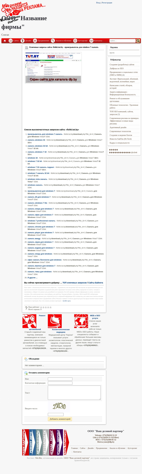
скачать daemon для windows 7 (41, 266)
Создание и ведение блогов (121, 135)
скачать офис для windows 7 (40, 215)
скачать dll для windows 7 (39, 197)
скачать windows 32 (36, 140)
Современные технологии (120, 131)
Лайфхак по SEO (117, 68)
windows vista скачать (37, 179)
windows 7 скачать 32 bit (38, 173)
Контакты (98, 41)
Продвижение (43, 41)
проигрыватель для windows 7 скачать (45, 134)
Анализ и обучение (63, 41)
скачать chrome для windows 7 (41, 227)
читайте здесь (67, 301)
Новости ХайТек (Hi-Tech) (121, 139)
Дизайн (28, 41)
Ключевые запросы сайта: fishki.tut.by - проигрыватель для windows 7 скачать (63, 47)
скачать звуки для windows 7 (40, 242)
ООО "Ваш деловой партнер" (77, 458)
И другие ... (32, 278)
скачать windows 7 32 (37, 152)
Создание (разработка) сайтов (122, 65)
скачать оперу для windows (40, 254)
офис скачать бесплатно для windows (45, 260)
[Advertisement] (64, 106)
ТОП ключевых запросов (75, 283)
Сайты (16, 41)
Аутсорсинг (83, 41)
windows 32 (33, 158)
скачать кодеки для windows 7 (41, 248)
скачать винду (34, 238)
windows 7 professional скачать (41, 221)
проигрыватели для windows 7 (41, 191)
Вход (98, 3)
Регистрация (107, 3)
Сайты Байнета (95, 283)
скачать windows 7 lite (37, 203)
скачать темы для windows (40, 272)
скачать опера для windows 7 (41, 209)
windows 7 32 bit (35, 161)
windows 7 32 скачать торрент (41, 167)
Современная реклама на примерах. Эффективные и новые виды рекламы (124, 121)
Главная (5, 40)
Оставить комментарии (39, 373)
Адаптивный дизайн (118, 127)
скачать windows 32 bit (38, 146)
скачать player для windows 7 (41, 233)
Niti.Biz (38, 458)
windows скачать (35, 185)
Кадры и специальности (120, 143)
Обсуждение (34, 359)
